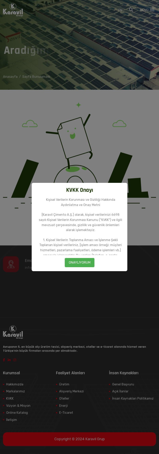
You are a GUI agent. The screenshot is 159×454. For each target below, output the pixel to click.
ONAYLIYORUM (79, 262)
